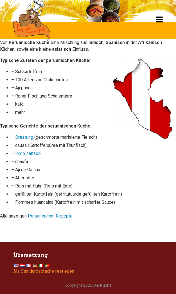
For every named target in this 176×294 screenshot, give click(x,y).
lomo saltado (28, 153)
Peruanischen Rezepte (50, 216)
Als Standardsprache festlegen (43, 271)
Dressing (24, 137)
